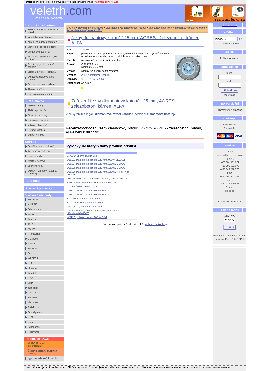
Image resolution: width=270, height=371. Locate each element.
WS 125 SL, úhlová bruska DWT (84, 206)
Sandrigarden (35, 312)
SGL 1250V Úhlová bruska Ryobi (85, 202)
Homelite (32, 297)
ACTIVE (32, 229)
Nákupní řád (230, 124)
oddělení (155, 114)
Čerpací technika (37, 130)
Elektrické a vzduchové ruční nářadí (43, 30)
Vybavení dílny (35, 105)
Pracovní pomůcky (39, 188)
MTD (30, 282)
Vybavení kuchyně (37, 125)
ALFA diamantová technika (95, 75)
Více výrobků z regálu (99, 114)
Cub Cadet (33, 292)
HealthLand (34, 233)
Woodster (33, 273)
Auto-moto (33, 180)
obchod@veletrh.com (229, 155)
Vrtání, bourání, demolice (41, 37)
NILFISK (32, 204)
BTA (30, 263)
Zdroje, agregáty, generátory (43, 42)
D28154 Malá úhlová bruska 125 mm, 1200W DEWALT (97, 163)
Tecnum (32, 243)
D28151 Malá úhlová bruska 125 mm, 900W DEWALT (96, 159)
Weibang (32, 219)
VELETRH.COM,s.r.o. (92, 79)
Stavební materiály (37, 115)
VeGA (31, 214)
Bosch (31, 253)
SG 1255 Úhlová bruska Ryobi (83, 198)
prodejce (229, 190)
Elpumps (32, 268)
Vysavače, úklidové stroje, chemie (41, 78)
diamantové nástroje (160, 27)
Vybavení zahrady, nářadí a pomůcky (42, 172)
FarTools (32, 248)
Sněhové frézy (35, 165)
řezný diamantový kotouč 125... (84, 30)
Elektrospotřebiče (37, 110)
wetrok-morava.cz (55, 1)
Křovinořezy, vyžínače (39, 151)
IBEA (30, 224)
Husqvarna (33, 331)
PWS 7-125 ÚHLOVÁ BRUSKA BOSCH (88, 190)
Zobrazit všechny (156, 224)
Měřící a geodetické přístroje (43, 46)
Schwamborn (35, 209)
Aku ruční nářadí (36, 89)
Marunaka (33, 302)
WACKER (33, 258)
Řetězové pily (35, 156)
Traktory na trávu (37, 161)
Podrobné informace (229, 201)
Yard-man (33, 287)
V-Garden (33, 238)
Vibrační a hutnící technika (42, 71)
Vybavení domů (36, 134)
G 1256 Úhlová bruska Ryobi (82, 186)
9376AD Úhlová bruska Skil (82, 155)
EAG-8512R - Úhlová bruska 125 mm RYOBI (91, 182)
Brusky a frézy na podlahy (41, 84)
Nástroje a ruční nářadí (40, 94)
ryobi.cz (70, 1)
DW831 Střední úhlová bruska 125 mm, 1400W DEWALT (98, 178)
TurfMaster (33, 307)
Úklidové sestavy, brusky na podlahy (42, 352)
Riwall (31, 322)
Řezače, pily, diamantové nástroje (41, 65)
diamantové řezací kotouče (190, 27)
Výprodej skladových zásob (42, 358)
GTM (30, 317)
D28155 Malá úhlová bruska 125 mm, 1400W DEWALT (97, 167)
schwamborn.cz (85, 1)
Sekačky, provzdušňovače (41, 146)
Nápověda (229, 128)
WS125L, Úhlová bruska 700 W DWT (87, 217)
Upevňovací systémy (39, 120)
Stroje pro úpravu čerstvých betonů (42, 58)
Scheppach (34, 327)
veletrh (61, 10)
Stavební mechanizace (90, 27)
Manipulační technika (39, 51)
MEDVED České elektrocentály (36, 344)
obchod (71, 27)
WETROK (33, 199)
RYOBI (31, 278)
